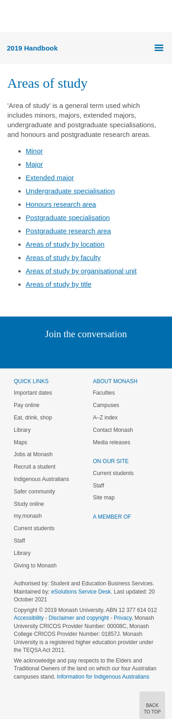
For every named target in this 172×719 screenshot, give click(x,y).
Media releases (111, 442)
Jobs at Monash (33, 454)
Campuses (106, 405)
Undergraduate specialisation (70, 191)
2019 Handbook (32, 48)
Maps (20, 442)
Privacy (122, 618)
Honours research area (61, 204)
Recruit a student (34, 467)
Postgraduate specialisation (68, 217)
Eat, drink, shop (33, 417)
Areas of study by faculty (63, 257)
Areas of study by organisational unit (81, 271)
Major (34, 164)
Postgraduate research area (68, 231)
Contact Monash (113, 430)
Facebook (76, 352)
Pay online (26, 405)
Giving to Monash (35, 565)
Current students (34, 528)
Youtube (130, 352)
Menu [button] (12, 16)
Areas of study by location (65, 244)
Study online (29, 504)
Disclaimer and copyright (79, 618)
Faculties (104, 393)
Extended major (50, 177)
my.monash (28, 516)
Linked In (39, 352)
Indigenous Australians (41, 479)
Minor (34, 151)
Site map (104, 497)
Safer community (34, 491)
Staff (19, 541)
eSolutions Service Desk (81, 592)
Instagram (21, 352)
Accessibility (29, 618)
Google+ (93, 352)
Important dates (33, 393)
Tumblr (112, 352)
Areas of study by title (58, 284)
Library (22, 430)
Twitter (59, 352)
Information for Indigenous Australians (103, 677)
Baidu (149, 352)
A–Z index (105, 417)
